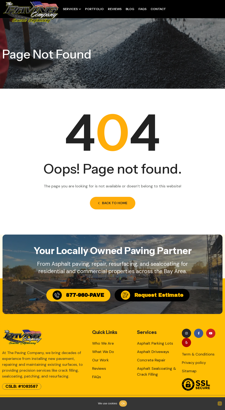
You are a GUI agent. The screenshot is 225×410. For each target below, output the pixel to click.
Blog (130, 9)
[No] (220, 403)
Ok (123, 403)
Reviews (115, 9)
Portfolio (94, 9)
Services (70, 9)
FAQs (142, 9)
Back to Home (112, 203)
